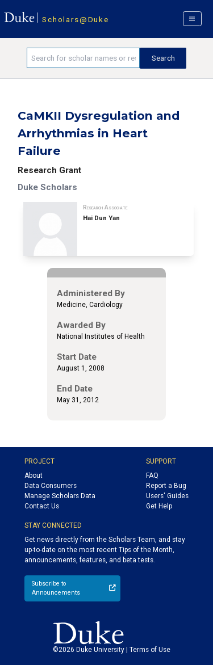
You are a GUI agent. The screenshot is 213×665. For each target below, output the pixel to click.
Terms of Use (150, 650)
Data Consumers (50, 486)
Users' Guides (167, 496)
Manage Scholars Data (59, 496)
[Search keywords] (83, 58)
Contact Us (41, 506)
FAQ (152, 475)
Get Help (159, 506)
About (33, 475)
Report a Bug (166, 486)
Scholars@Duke (75, 19)
